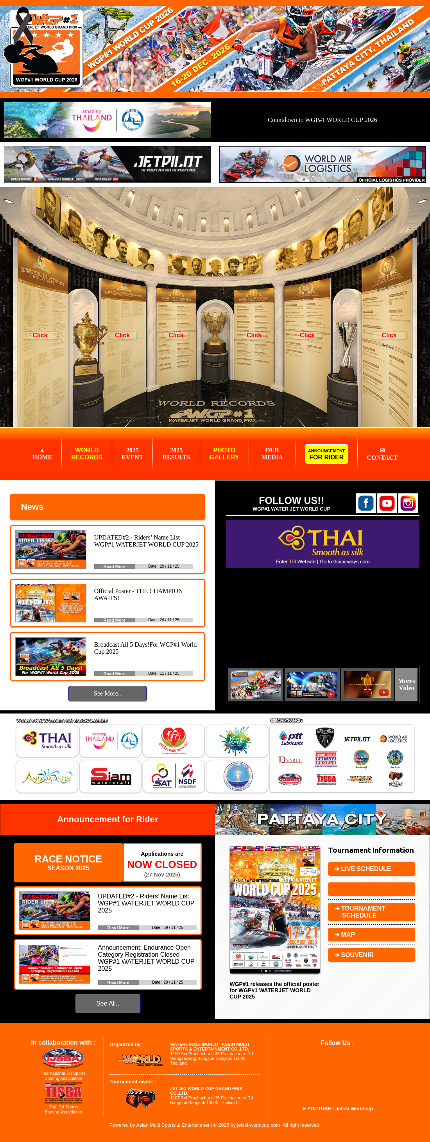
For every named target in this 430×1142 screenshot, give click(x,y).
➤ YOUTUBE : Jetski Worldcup (337, 1109)
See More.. (107, 693)
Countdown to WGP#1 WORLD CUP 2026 (322, 120)
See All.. (107, 1003)
